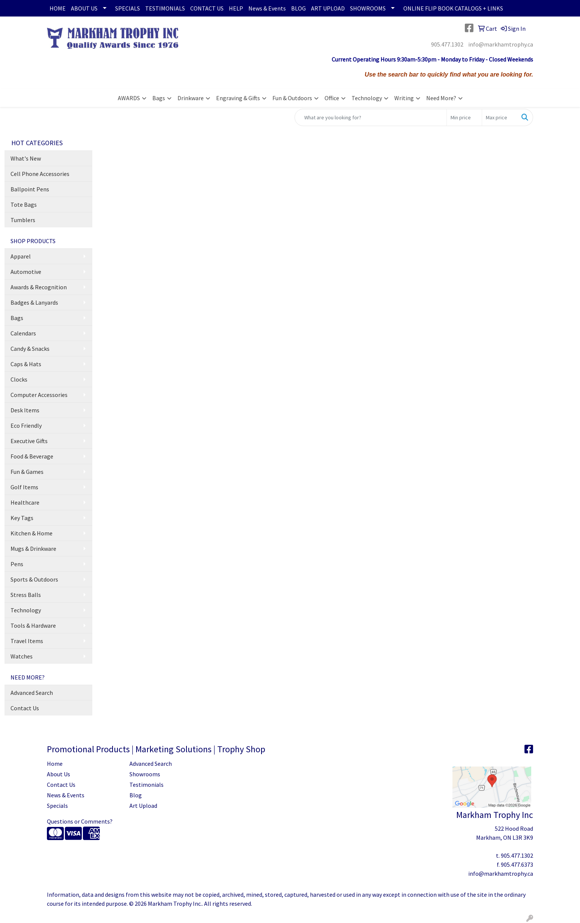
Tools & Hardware (33, 625)
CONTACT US (207, 8)
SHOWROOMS (368, 8)
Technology (367, 98)
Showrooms (144, 774)
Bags (158, 98)
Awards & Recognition (39, 287)
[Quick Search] (371, 117)
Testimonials (146, 784)
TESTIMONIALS (165, 8)
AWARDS (129, 98)
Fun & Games (27, 471)
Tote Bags (24, 204)
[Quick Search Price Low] (464, 117)
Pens (17, 564)
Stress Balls (26, 594)
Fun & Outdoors (292, 98)
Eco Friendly (26, 425)
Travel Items (27, 641)
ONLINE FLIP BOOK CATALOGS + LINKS (453, 8)
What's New (26, 158)
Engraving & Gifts (238, 98)
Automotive (26, 271)
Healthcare (25, 502)
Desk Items (25, 410)
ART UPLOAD (328, 8)
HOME (58, 8)
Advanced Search (32, 692)
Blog (135, 795)
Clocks (19, 379)
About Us (58, 774)
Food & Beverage (32, 456)
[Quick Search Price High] (499, 117)
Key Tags (22, 518)
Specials (57, 805)
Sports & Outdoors (34, 579)
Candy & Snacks (30, 348)
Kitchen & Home (32, 533)
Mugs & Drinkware (33, 548)
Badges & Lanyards (34, 302)
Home (55, 763)
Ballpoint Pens (30, 189)
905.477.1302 (447, 44)
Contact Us (25, 708)
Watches (22, 656)
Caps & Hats (26, 364)
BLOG (298, 8)
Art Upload (143, 805)
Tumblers (23, 220)
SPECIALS (127, 8)
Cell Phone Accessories (40, 173)
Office (332, 98)
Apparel (21, 256)
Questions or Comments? (80, 821)
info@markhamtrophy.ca (500, 44)
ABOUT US (84, 8)
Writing (404, 98)
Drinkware (190, 98)
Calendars (23, 333)
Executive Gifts (29, 441)
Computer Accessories (39, 394)
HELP (236, 8)
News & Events (267, 8)
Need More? (441, 98)
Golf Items (24, 487)
